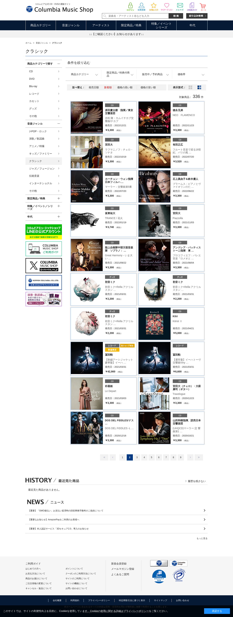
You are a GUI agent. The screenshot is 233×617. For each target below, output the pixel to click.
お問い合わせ (182, 600)
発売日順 (94, 87)
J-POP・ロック (38, 131)
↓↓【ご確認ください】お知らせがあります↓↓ (116, 34)
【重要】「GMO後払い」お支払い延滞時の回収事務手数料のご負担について (65, 510)
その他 (33, 116)
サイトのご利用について (78, 578)
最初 (104, 457)
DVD (32, 78)
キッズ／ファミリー (40, 153)
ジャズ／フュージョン (42, 168)
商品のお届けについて (36, 578)
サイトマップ (160, 600)
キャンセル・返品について (38, 588)
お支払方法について (35, 573)
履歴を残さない (197, 481)
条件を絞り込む (78, 63)
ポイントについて (74, 568)
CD (31, 71)
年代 (192, 25)
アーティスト (101, 25)
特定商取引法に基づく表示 (132, 600)
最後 (199, 457)
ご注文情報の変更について (38, 583)
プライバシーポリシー (99, 600)
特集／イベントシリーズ (161, 25)
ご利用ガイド (33, 563)
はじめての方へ (33, 568)
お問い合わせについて (76, 588)
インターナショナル (40, 183)
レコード (34, 93)
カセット (34, 101)
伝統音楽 (34, 175)
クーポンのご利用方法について (81, 573)
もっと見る (202, 538)
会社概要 (57, 600)
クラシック (35, 161)
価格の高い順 (125, 87)
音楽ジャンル (71, 25)
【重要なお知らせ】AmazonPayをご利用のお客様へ (53, 519)
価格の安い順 (148, 87)
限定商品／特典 (131, 25)
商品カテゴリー (40, 25)
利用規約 (74, 600)
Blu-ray (33, 86)
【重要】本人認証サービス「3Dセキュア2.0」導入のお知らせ (58, 528)
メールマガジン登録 (122, 568)
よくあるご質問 (120, 574)
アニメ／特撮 (36, 146)
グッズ (33, 108)
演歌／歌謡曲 (36, 138)
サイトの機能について (76, 583)
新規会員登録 (119, 563)
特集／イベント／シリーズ (40, 208)
